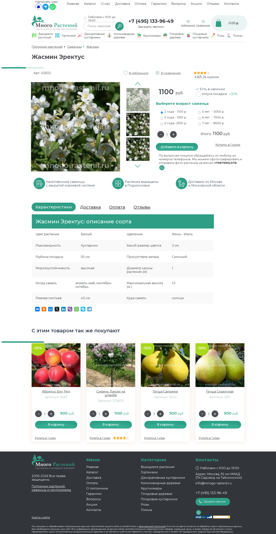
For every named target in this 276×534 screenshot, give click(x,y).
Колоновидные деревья (160, 483)
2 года (174, 112)
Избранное (188, 25)
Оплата (140, 5)
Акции (196, 5)
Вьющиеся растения (157, 467)
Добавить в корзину (177, 147)
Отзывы (213, 5)
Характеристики (53, 207)
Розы (145, 504)
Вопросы (178, 5)
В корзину (56, 424)
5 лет (211, 112)
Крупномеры (151, 488)
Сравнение (203, 25)
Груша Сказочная (220, 391)
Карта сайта (41, 517)
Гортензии (149, 472)
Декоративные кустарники (163, 478)
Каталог (90, 5)
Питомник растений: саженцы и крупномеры (51, 488)
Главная (73, 5)
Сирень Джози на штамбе (110, 393)
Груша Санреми (165, 391)
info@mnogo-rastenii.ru (214, 483)
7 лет (211, 123)
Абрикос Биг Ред (56, 391)
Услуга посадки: (220, 94)
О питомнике (97, 488)
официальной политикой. (152, 526)
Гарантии (159, 5)
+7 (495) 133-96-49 (151, 21)
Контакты (231, 5)
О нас (105, 5)
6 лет (211, 117)
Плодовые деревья (156, 494)
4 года (174, 123)
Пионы (146, 510)
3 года (174, 117)
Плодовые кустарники (159, 499)
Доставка (122, 5)
